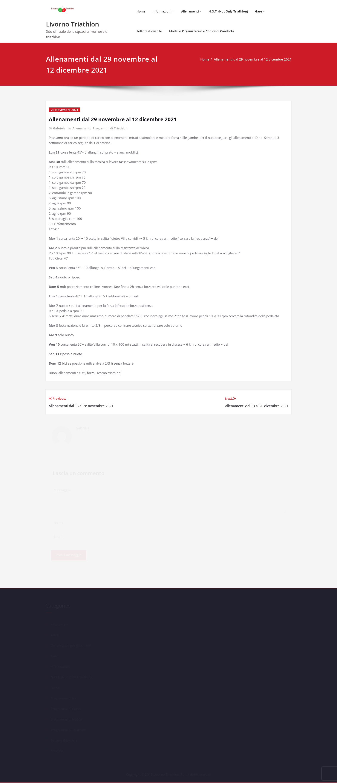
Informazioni (162, 11)
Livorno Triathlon (72, 24)
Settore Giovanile (149, 31)
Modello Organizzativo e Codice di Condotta (201, 31)
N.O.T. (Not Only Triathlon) (228, 11)
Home (140, 11)
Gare (258, 11)
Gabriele (59, 128)
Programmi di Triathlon (110, 128)
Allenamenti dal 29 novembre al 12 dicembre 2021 (253, 59)
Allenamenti (190, 11)
